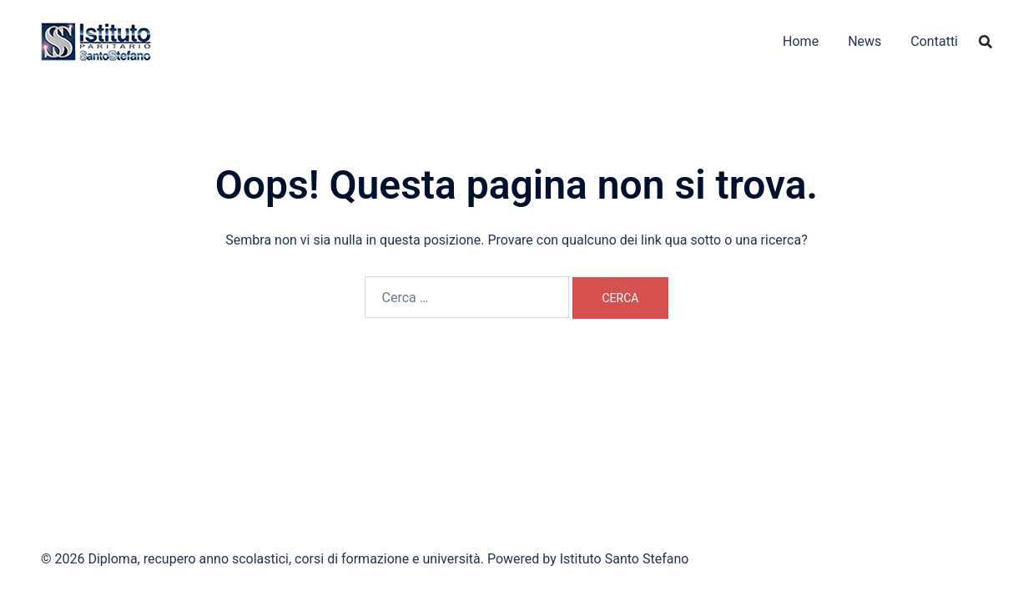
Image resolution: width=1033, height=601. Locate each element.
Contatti (934, 41)
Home (801, 41)
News (864, 41)
